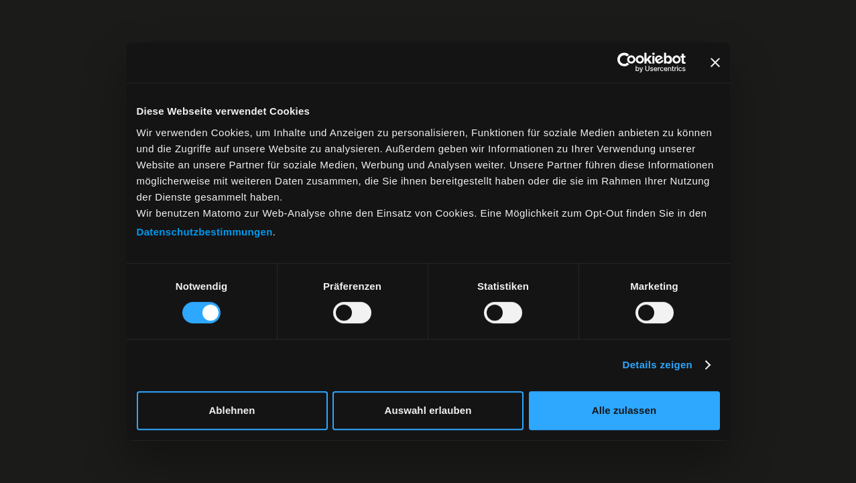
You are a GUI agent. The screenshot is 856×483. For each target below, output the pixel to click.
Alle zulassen (624, 410)
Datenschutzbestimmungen (205, 231)
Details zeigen (658, 364)
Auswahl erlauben (428, 410)
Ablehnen (231, 410)
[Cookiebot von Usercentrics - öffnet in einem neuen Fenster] (627, 62)
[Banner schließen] (715, 62)
